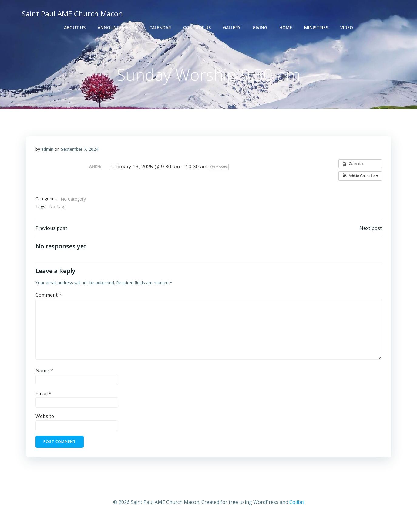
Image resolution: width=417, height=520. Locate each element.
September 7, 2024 (79, 149)
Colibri (296, 502)
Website (44, 416)
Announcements (117, 27)
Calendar (160, 27)
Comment (48, 295)
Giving (260, 27)
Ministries (316, 27)
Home (285, 27)
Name (44, 370)
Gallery (231, 27)
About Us (75, 27)
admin (47, 149)
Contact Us (197, 27)
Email (43, 393)
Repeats (218, 167)
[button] (360, 176)
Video (346, 27)
